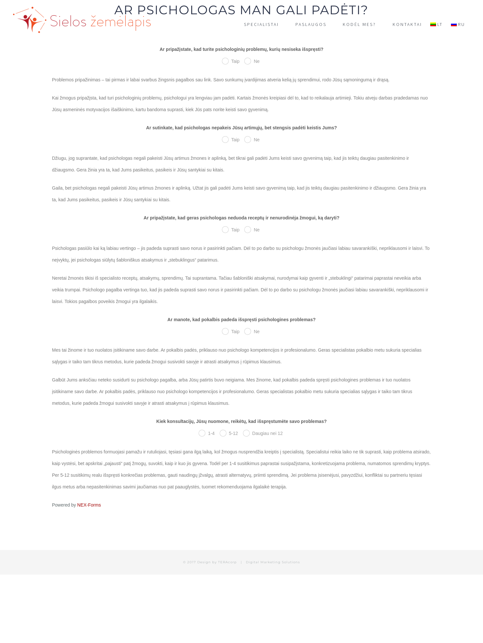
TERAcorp (227, 562)
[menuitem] (436, 24)
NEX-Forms (89, 505)
